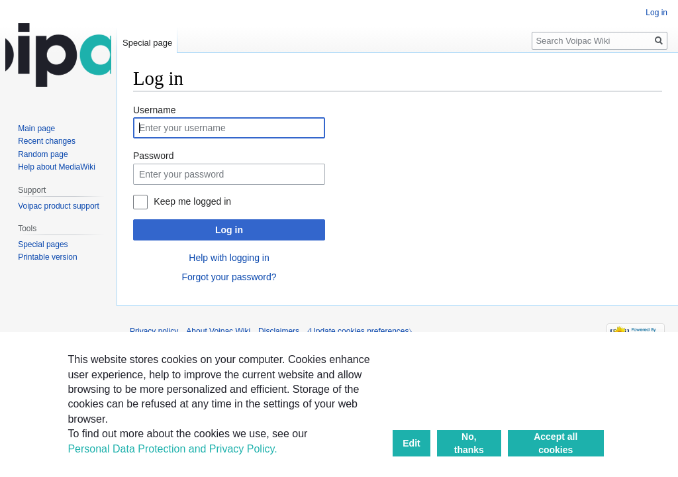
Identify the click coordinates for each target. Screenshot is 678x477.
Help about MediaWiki (56, 167)
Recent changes (46, 141)
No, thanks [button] (469, 443)
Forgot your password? (228, 277)
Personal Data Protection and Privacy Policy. (172, 448)
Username (154, 110)
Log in (229, 230)
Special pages (43, 244)
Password (153, 155)
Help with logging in (229, 257)
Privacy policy (154, 331)
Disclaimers (278, 331)
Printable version (47, 257)
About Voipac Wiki (218, 331)
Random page (43, 154)
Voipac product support (58, 206)
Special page (147, 43)
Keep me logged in (192, 201)
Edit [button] (411, 443)
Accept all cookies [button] (555, 443)
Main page (36, 128)
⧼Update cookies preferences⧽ (359, 331)
